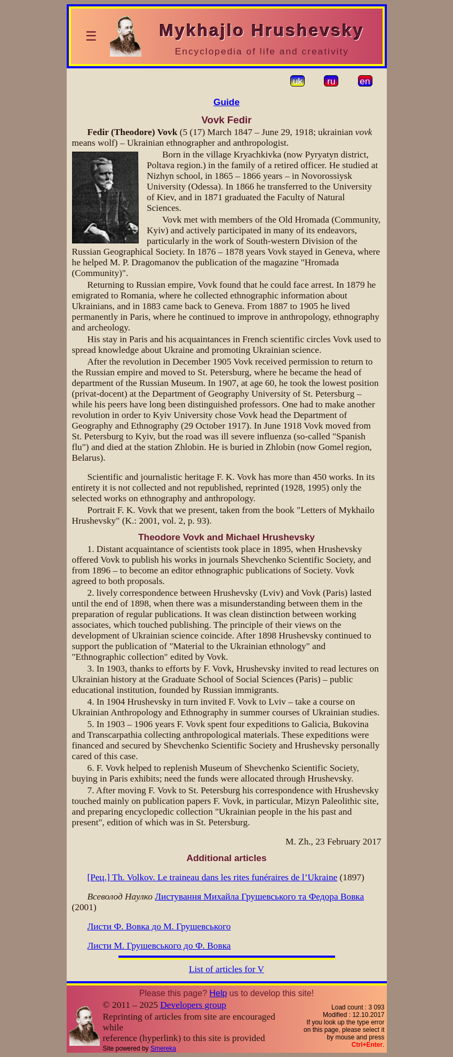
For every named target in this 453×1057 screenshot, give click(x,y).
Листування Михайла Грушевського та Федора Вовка (259, 897)
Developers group (193, 1005)
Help (218, 993)
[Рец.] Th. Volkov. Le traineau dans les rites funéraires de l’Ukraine (213, 877)
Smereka (163, 1048)
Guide (226, 102)
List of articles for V (226, 969)
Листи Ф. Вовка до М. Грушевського (159, 926)
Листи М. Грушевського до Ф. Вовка (159, 946)
